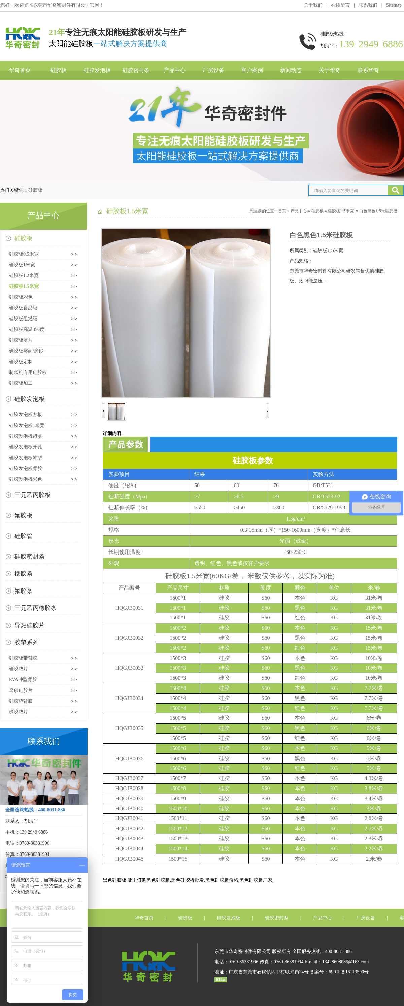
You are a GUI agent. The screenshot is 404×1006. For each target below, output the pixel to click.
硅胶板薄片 (21, 340)
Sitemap (394, 5)
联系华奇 (368, 70)
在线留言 (340, 5)
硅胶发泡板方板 (25, 414)
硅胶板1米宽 (22, 264)
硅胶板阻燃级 (23, 318)
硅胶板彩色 (21, 297)
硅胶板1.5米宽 (24, 286)
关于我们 (313, 5)
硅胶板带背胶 (23, 658)
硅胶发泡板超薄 (25, 436)
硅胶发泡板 (97, 70)
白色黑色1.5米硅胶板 (378, 211)
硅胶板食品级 (23, 307)
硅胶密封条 (136, 70)
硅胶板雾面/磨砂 (26, 351)
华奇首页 (20, 70)
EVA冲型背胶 (23, 679)
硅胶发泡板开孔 (25, 446)
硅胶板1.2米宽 (24, 275)
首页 (282, 211)
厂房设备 (213, 70)
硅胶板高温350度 (26, 329)
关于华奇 (329, 70)
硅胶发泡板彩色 (25, 479)
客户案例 (252, 70)
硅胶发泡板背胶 (25, 468)
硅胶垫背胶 (21, 701)
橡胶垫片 (18, 711)
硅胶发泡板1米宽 (26, 425)
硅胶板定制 (21, 361)
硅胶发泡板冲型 (25, 457)
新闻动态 (291, 70)
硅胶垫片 (18, 668)
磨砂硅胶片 (21, 690)
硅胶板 (58, 70)
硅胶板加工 (21, 383)
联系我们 (368, 5)
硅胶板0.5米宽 (24, 254)
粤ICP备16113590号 (349, 971)
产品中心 (175, 70)
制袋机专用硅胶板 (28, 372)
